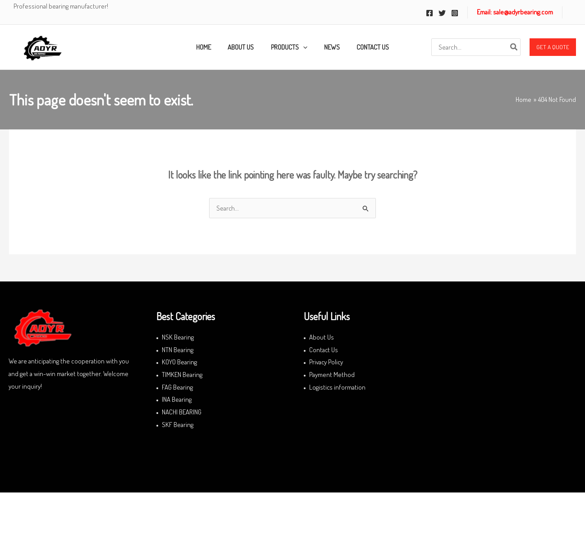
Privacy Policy (326, 362)
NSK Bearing (178, 337)
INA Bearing (177, 399)
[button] (553, 47)
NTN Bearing (177, 349)
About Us (321, 337)
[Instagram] (454, 13)
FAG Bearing (177, 387)
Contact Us (323, 349)
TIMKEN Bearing (182, 375)
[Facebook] (429, 13)
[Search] (514, 47)
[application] (303, 47)
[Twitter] (442, 13)
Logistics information (337, 387)
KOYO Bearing (179, 362)
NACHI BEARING (181, 412)
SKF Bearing (177, 425)
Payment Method (332, 375)
